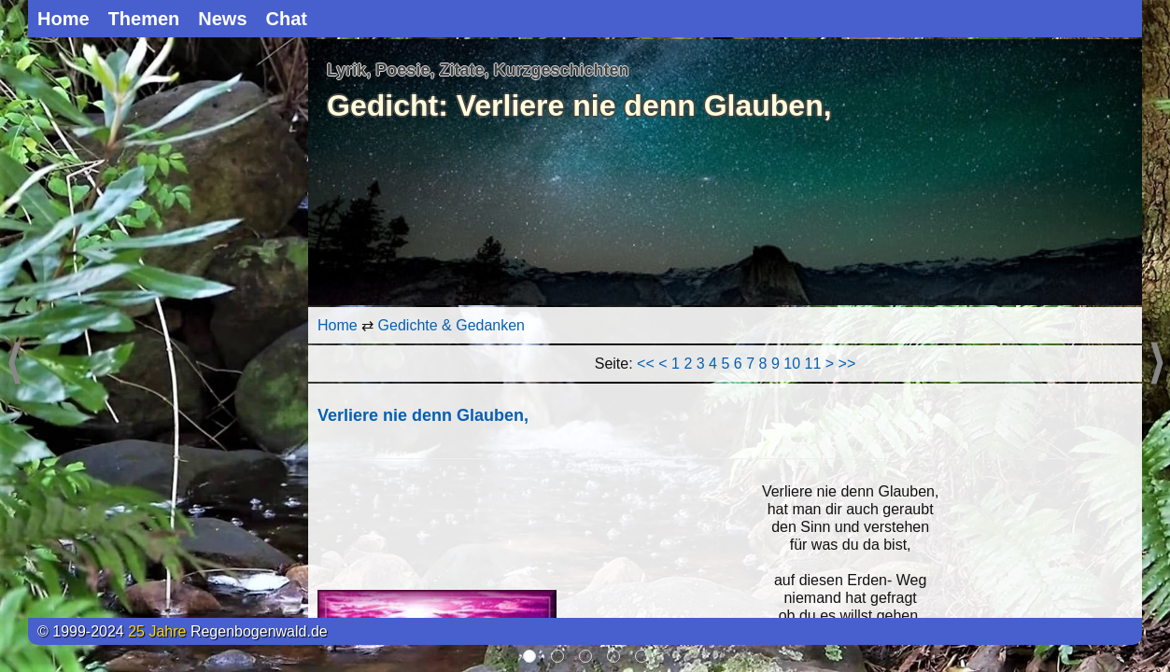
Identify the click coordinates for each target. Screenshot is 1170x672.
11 (813, 363)
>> (847, 363)
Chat (286, 18)
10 (791, 363)
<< (646, 363)
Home (63, 18)
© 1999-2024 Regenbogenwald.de (182, 631)
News (222, 18)
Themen (144, 18)
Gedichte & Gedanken (451, 325)
